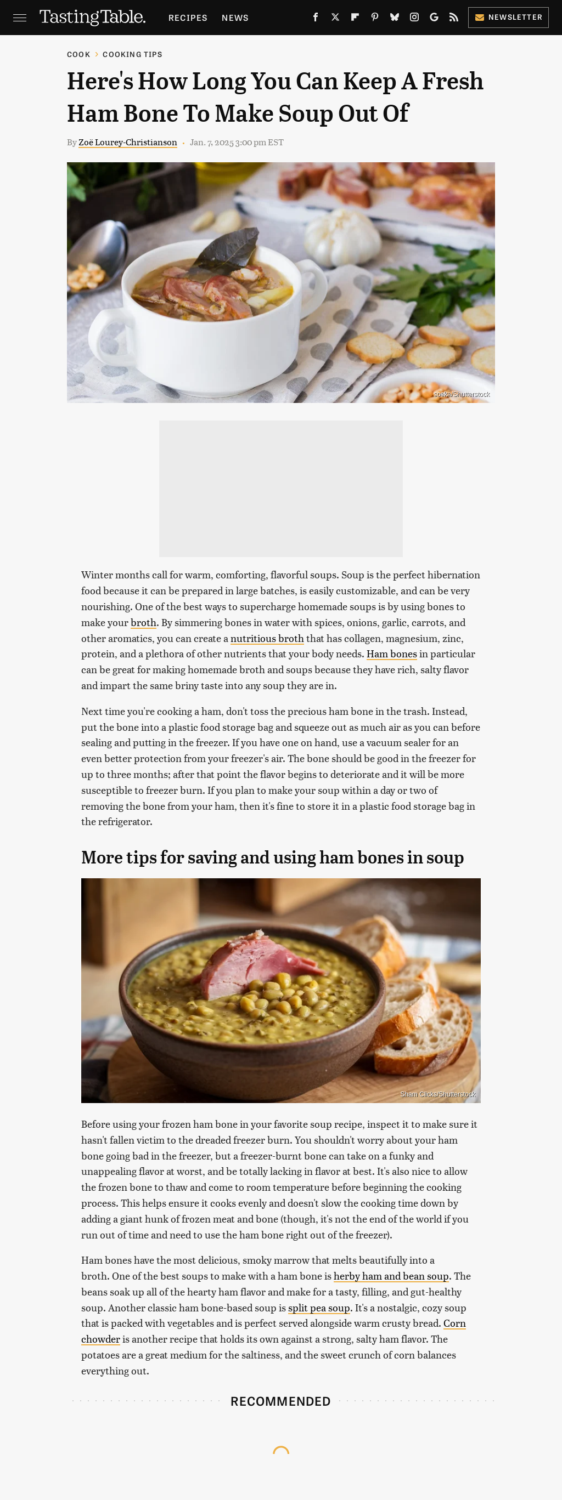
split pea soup (319, 1307)
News (235, 17)
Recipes (187, 17)
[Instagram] (414, 19)
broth (143, 622)
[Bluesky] (394, 19)
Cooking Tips (132, 54)
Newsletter (508, 17)
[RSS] (453, 19)
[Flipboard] (355, 19)
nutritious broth (267, 638)
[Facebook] (315, 19)
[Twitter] (335, 19)
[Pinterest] (374, 19)
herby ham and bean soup (391, 1275)
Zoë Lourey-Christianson (127, 141)
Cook (79, 54)
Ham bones (392, 653)
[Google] (434, 19)
